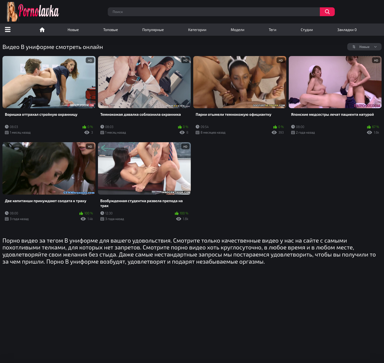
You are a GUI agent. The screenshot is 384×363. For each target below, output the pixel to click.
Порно (42, 29)
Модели (237, 29)
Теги (272, 29)
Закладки (347, 29)
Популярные (153, 29)
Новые (73, 29)
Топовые (110, 29)
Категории (197, 29)
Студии (307, 29)
